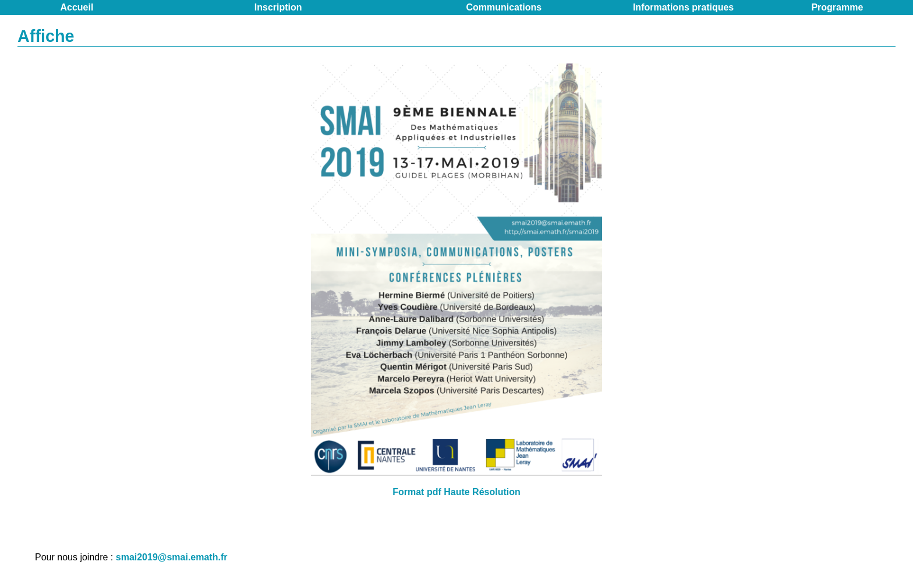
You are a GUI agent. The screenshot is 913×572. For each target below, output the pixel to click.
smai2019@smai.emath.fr (172, 557)
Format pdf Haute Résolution (456, 492)
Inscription (278, 7)
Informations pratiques (683, 7)
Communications (504, 7)
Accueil (77, 7)
